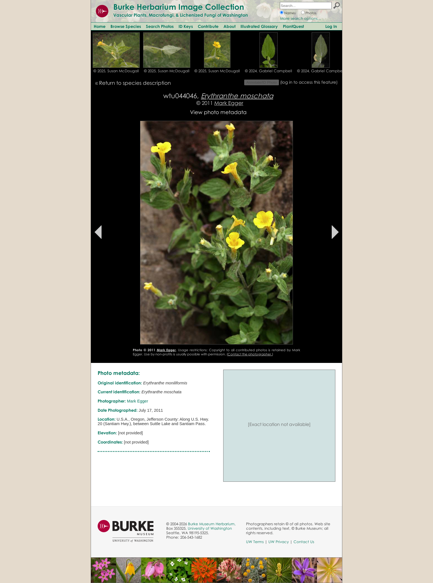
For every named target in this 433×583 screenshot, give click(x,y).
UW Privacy (278, 541)
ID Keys (186, 26)
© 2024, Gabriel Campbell (268, 71)
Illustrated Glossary (259, 26)
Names (290, 13)
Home (99, 26)
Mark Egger (228, 103)
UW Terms (255, 541)
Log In (331, 26)
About (229, 26)
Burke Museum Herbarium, (212, 524)
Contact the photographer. (250, 354)
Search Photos (160, 26)
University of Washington (210, 528)
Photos (310, 13)
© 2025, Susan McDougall (116, 71)
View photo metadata (218, 112)
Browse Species (125, 26)
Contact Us (304, 541)
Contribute (208, 26)
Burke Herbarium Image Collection (178, 6)
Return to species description (135, 83)
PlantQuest (293, 26)
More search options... (300, 18)
